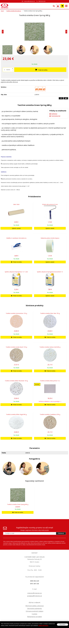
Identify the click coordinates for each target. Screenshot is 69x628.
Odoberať (61, 533)
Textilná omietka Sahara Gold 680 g (50, 347)
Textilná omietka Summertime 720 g (16, 313)
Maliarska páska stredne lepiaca (50, 238)
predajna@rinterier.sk (34, 596)
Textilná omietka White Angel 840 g (16, 414)
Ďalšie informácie (43, 625)
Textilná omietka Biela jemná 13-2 (50, 381)
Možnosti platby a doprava (35, 606)
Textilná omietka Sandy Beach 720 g (16, 347)
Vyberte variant (16, 228)
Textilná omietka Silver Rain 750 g (50, 313)
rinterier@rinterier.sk (29, 1)
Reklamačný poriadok (34, 617)
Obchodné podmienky (34, 608)
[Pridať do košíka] (16, 262)
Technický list (55, 116)
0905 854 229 (41, 1)
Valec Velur (16, 204)
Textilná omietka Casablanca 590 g (50, 414)
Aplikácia (54, 114)
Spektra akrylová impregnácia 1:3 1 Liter (16, 272)
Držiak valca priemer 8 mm (50, 204)
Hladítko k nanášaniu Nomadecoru (16, 238)
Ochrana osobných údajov (34, 611)
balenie (8, 69)
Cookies (34, 614)
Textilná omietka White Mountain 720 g (16, 381)
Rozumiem (62, 624)
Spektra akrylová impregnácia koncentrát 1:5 (50, 272)
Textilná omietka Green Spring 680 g (17, 504)
